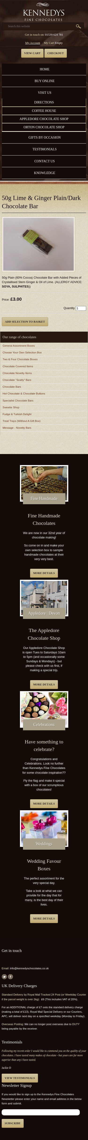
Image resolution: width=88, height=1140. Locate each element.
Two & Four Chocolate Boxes (20, 359)
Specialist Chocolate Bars (18, 400)
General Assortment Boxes (19, 345)
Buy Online (44, 81)
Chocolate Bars (12, 386)
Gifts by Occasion (44, 137)
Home (44, 69)
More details (44, 573)
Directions (44, 102)
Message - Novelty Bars (17, 427)
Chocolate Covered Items (18, 366)
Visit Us (44, 93)
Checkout (55, 53)
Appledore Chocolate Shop (43, 119)
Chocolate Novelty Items (17, 373)
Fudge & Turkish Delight (17, 414)
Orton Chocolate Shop (43, 127)
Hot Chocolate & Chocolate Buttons (24, 393)
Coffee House (44, 111)
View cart (32, 53)
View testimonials (20, 1078)
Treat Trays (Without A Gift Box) (21, 421)
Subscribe (13, 1123)
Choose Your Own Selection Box (22, 352)
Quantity (69, 308)
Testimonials (45, 149)
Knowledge (44, 173)
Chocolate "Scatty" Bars (17, 380)
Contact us (44, 161)
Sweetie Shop (11, 407)
